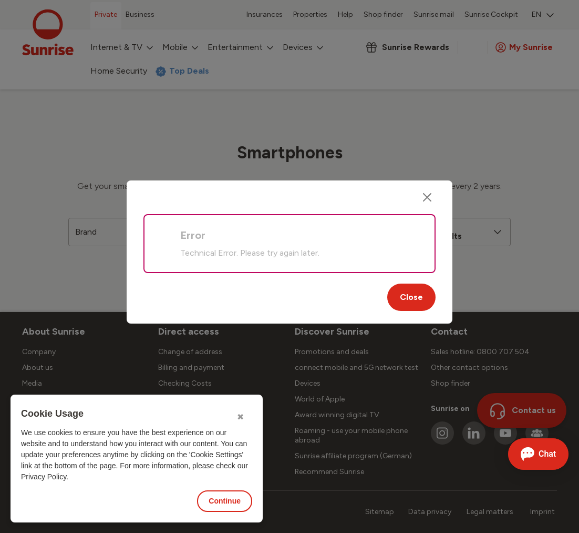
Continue (225, 501)
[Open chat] (538, 454)
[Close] (427, 197)
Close (411, 297)
